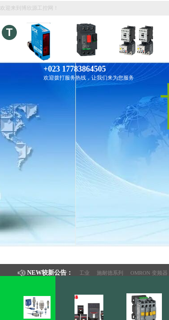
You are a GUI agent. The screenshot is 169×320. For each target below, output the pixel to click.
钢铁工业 (81, 273)
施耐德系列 (112, 273)
